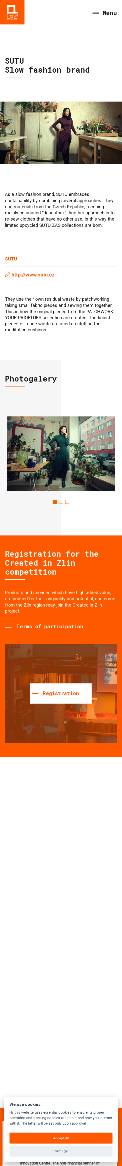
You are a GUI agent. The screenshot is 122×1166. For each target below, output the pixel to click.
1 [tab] (55, 502)
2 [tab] (61, 502)
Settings (61, 1151)
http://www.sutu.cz (33, 275)
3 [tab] (67, 502)
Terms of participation (49, 626)
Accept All (61, 1138)
